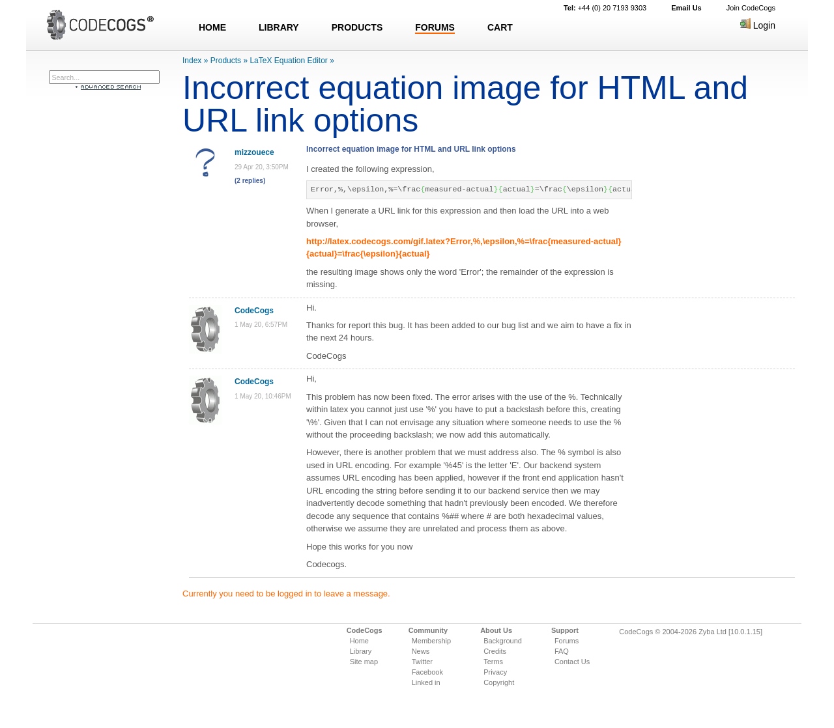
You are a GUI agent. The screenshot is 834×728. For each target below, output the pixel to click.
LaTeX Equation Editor (288, 60)
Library (361, 651)
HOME (212, 27)
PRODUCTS (357, 27)
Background (502, 641)
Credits (494, 651)
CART (500, 27)
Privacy (495, 672)
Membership (432, 641)
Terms (493, 661)
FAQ (561, 651)
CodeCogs (254, 310)
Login (757, 25)
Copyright (498, 682)
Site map (364, 661)
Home (359, 641)
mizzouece (254, 152)
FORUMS (435, 27)
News (421, 651)
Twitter (422, 661)
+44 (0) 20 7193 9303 (605, 8)
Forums (566, 641)
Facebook (427, 672)
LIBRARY (279, 27)
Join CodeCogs (750, 8)
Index (191, 60)
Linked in (426, 682)
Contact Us (572, 661)
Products (225, 60)
